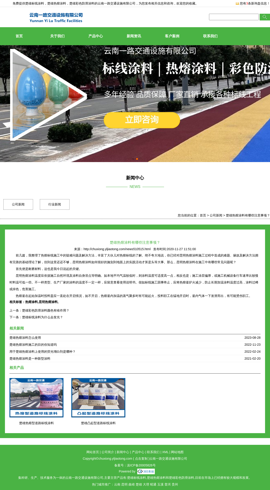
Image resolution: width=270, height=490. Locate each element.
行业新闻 (54, 204)
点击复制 (141, 458)
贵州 (175, 484)
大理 (146, 484)
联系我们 (210, 36)
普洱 (167, 484)
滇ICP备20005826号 (141, 465)
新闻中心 (123, 452)
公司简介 (107, 452)
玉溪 (160, 484)
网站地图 (177, 452)
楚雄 (139, 484)
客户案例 (172, 36)
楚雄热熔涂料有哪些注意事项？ (248, 215)
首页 (19, 36)
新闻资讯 (134, 36)
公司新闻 (18, 204)
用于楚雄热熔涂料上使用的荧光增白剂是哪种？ (42, 351)
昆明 (124, 484)
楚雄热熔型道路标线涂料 (36, 423)
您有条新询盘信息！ (253, 3)
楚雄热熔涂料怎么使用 (25, 337)
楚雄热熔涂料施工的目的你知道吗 (33, 344)
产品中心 (95, 36)
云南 (117, 484)
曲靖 (131, 484)
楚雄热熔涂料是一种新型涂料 (29, 358)
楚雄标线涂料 (34, 3)
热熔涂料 (31, 302)
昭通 (153, 484)
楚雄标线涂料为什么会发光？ (42, 317)
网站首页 (92, 452)
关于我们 (57, 36)
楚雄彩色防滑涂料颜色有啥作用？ (45, 310)
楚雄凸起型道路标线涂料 (98, 423)
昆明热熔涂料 (48, 302)
